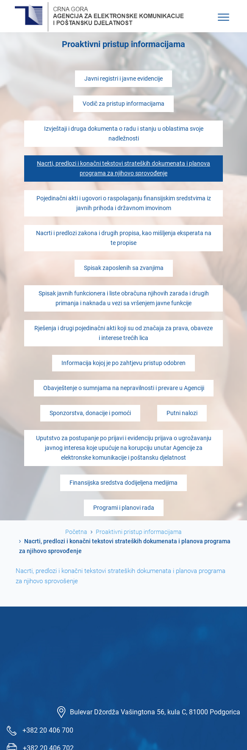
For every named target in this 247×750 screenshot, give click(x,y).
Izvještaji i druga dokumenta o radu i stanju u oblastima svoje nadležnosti (123, 133)
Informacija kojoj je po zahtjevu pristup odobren (123, 363)
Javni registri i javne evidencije (123, 78)
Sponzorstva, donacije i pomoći (90, 413)
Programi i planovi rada (123, 507)
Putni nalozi (182, 413)
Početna (76, 531)
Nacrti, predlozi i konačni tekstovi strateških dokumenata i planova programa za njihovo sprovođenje (123, 168)
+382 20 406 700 (47, 730)
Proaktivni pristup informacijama (139, 531)
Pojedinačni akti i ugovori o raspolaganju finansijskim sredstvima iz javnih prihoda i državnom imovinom (123, 203)
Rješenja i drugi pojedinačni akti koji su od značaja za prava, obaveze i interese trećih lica (123, 333)
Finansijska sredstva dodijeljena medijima (123, 482)
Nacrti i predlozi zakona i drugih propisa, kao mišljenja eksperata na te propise (123, 238)
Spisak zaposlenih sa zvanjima (124, 268)
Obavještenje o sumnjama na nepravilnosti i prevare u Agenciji (123, 388)
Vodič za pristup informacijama (123, 103)
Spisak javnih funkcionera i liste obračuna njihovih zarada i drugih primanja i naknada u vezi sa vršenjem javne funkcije (124, 298)
